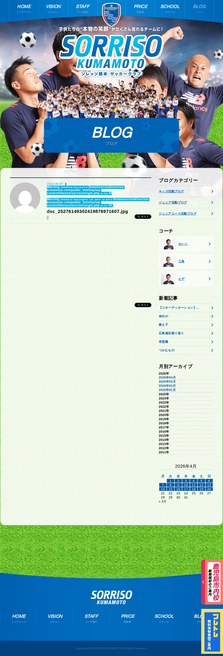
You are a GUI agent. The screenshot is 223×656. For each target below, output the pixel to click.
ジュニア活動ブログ (173, 202)
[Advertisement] (80, 260)
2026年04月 (167, 377)
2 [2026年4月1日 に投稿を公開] (178, 481)
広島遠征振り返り (171, 333)
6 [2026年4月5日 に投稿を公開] (209, 481)
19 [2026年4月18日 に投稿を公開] (201, 489)
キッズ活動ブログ (171, 191)
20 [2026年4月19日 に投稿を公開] (209, 489)
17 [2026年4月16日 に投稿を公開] (186, 489)
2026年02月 (167, 385)
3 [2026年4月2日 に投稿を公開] (186, 481)
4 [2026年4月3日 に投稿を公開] (194, 481)
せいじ (174, 243)
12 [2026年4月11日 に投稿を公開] (201, 485)
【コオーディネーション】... (179, 307)
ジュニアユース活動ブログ (177, 213)
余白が (163, 316)
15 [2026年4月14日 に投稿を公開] (170, 489)
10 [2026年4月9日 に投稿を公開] (186, 485)
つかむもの (166, 350)
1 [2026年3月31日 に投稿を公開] (171, 481)
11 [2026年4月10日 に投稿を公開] (194, 485)
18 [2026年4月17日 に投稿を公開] (194, 489)
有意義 (163, 341)
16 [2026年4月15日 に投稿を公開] (178, 489)
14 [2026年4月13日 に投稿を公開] (163, 489)
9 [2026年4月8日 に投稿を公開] (178, 485)
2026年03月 (167, 381)
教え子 (163, 324)
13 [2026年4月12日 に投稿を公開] (209, 485)
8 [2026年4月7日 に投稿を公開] (171, 485)
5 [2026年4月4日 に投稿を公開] (201, 481)
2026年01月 (167, 390)
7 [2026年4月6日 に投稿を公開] (163, 485)
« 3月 (162, 501)
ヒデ (173, 278)
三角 (173, 261)
